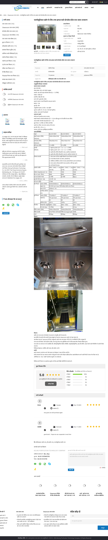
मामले (92, 7)
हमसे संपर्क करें (78, 7)
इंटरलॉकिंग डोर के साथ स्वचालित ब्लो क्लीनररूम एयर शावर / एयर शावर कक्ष (55, 520)
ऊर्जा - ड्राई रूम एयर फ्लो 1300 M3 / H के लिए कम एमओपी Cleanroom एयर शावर (84, 494)
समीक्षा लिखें (51, 384)
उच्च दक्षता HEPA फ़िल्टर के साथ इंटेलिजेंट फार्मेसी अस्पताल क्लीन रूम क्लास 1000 (56, 525)
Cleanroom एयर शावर (13, 15)
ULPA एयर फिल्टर (7, 64)
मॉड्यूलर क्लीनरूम (7, 83)
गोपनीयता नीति (21, 538)
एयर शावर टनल (6, 24)
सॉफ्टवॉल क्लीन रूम (7, 46)
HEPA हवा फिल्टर (7, 61)
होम (1, 15)
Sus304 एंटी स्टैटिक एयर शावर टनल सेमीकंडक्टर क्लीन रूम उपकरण (28, 516)
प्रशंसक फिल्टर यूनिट (7, 50)
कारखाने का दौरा (58, 7)
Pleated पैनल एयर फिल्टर (9, 76)
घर (38, 7)
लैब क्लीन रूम (50, 442)
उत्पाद (42, 7)
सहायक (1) (55, 408)
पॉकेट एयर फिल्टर (7, 68)
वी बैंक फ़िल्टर (5, 72)
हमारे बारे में (49, 7)
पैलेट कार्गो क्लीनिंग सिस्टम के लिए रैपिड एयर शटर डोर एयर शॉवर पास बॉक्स (28, 525)
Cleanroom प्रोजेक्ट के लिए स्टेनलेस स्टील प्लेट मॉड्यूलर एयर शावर (55, 494)
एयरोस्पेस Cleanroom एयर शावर (16, 99)
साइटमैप (2, 528)
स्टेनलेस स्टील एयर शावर (8, 31)
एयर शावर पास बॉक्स (8, 38)
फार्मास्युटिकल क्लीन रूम (60, 442)
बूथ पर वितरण (6, 42)
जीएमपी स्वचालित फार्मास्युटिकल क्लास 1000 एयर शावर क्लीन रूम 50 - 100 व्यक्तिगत (29, 520)
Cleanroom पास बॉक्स (8, 35)
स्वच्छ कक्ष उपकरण (7, 79)
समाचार (86, 7)
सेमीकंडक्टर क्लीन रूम (41, 442)
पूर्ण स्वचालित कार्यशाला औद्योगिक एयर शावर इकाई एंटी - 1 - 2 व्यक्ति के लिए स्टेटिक (99, 494)
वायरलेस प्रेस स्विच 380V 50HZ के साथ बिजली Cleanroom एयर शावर (40, 494)
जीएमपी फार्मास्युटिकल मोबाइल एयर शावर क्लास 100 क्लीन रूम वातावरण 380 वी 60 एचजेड (55, 516)
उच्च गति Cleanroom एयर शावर (16, 94)
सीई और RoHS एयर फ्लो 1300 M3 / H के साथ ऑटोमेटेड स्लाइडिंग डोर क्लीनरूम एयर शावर (69, 494)
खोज (87, 2)
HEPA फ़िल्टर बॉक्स (7, 57)
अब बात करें (95, 2)
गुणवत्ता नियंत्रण (68, 7)
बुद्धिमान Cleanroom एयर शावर (15, 104)
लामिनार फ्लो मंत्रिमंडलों (8, 53)
